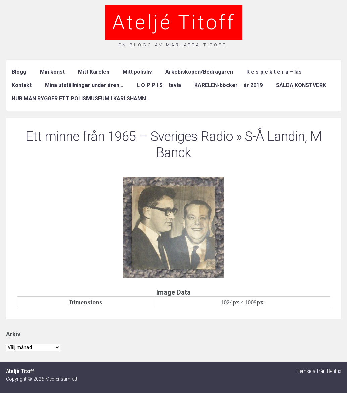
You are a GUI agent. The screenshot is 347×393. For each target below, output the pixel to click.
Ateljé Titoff (173, 22)
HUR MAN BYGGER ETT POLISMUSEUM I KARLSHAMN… (81, 98)
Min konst (52, 72)
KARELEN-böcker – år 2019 (228, 85)
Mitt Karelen (93, 72)
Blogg (19, 72)
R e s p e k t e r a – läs (274, 72)
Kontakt (22, 85)
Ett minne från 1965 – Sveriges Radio (129, 136)
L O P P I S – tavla (159, 85)
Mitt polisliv (137, 72)
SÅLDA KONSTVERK (301, 85)
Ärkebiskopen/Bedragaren (199, 72)
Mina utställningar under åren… (84, 85)
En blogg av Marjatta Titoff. (173, 44)
